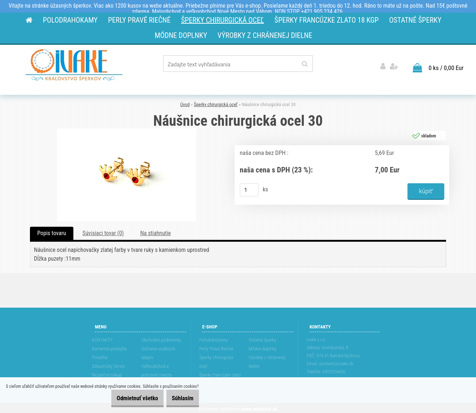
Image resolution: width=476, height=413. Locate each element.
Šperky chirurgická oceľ (216, 102)
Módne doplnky (263, 346)
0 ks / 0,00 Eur (446, 65)
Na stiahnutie (155, 230)
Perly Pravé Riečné (216, 346)
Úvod (185, 102)
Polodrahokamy (213, 337)
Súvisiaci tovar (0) (103, 230)
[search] (304, 64)
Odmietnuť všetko (126, 398)
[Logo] (74, 65)
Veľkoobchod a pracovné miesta (156, 368)
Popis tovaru (51, 230)
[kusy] (249, 188)
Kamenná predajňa (109, 346)
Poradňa (99, 355)
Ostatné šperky (262, 337)
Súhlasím (178, 398)
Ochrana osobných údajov (158, 351)
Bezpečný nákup (107, 372)
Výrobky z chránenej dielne (267, 359)
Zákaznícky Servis (108, 364)
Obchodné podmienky (161, 337)
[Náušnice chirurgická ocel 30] (126, 128)
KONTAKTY (102, 337)
